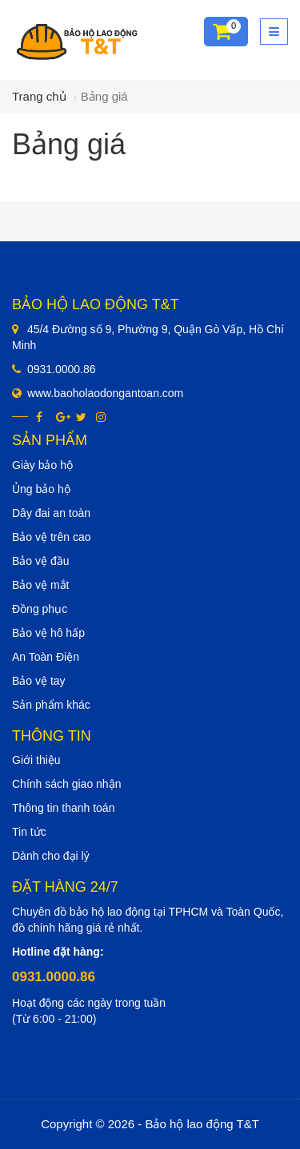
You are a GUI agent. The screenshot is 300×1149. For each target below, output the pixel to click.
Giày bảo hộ (42, 465)
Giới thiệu (36, 759)
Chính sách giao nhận (66, 783)
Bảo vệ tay (39, 680)
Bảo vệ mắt (40, 584)
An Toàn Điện (45, 656)
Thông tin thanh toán (63, 807)
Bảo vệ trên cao (51, 537)
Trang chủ (39, 96)
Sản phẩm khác (51, 704)
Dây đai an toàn (51, 513)
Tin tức (29, 831)
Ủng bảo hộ (41, 489)
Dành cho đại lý (51, 855)
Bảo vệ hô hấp (48, 632)
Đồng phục (39, 608)
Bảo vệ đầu (40, 561)
